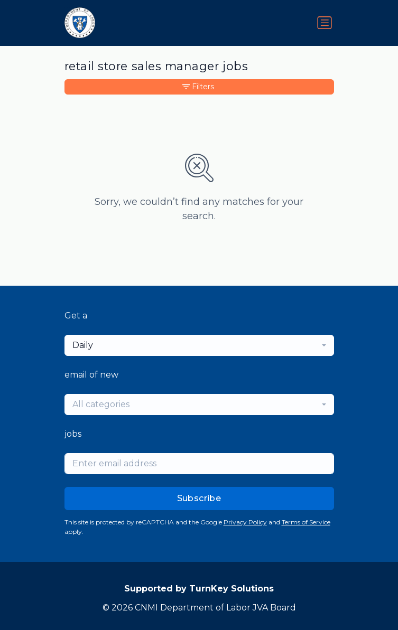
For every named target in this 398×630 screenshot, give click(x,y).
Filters (198, 86)
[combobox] (199, 345)
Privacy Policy (245, 522)
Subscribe (199, 498)
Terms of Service (306, 522)
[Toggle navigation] (324, 22)
